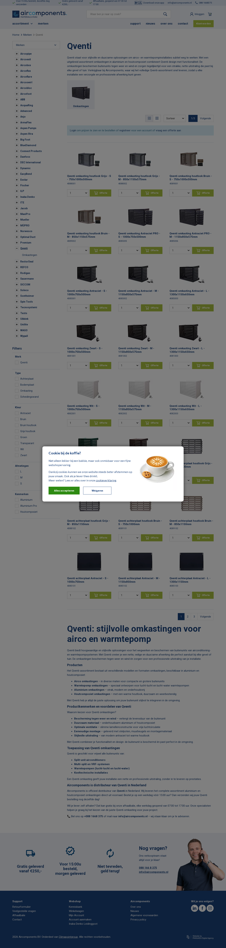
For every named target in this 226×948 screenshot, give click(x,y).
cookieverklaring (106, 480)
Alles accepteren (64, 490)
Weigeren (97, 490)
